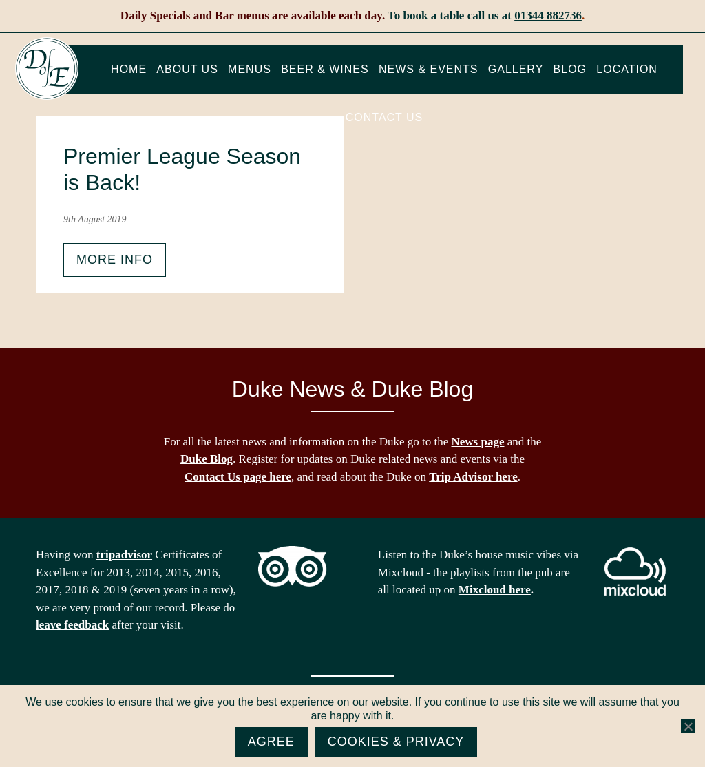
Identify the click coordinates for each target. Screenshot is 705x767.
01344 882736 (548, 15)
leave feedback (72, 624)
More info (114, 259)
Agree (271, 741)
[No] (688, 726)
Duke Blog (206, 458)
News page (478, 441)
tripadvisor (124, 554)
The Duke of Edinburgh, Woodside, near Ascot (46, 69)
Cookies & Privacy (396, 741)
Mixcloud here (495, 589)
